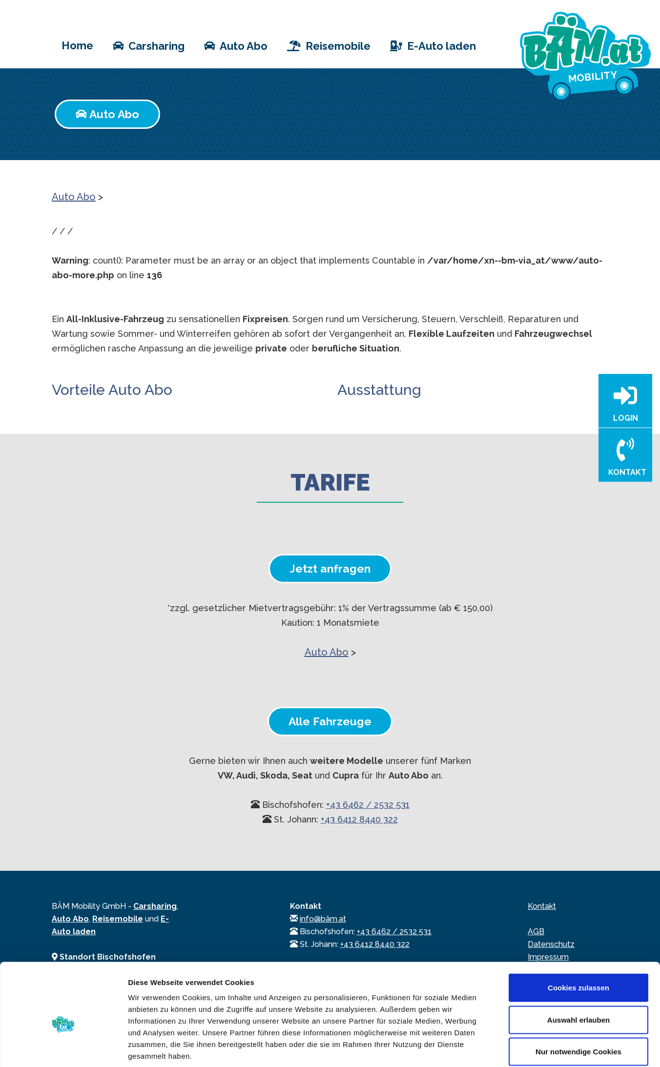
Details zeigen (519, 1048)
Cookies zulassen (578, 939)
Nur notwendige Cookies (578, 1003)
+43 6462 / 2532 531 (368, 805)
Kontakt (542, 906)
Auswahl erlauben (578, 971)
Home (77, 44)
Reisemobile (329, 45)
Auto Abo (236, 45)
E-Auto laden (433, 45)
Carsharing (149, 45)
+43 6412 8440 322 (359, 819)
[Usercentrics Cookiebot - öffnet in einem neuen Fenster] (63, 1048)
